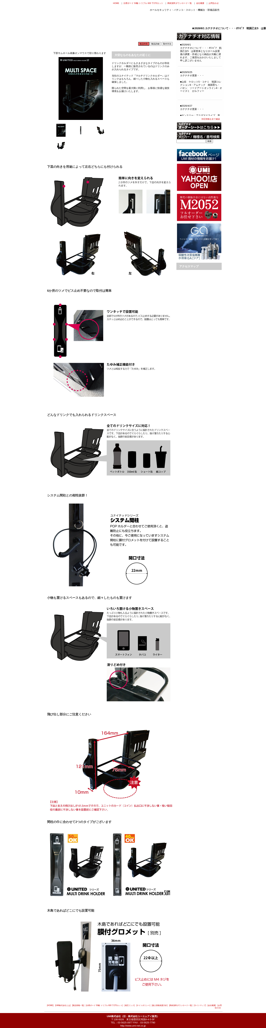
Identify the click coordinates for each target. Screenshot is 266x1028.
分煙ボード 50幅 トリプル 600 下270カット (143, 3)
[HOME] (50, 1005)
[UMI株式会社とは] (63, 1005)
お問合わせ (214, 3)
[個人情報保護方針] (160, 1005)
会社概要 (200, 3)
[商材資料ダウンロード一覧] (180, 1005)
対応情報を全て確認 (211, 119)
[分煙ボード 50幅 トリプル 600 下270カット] (104, 1005)
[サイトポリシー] (143, 1005)
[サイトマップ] (200, 1005)
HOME (116, 3)
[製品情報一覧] (78, 1005)
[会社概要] (211, 1005)
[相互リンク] (130, 1005)
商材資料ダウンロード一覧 (179, 3)
